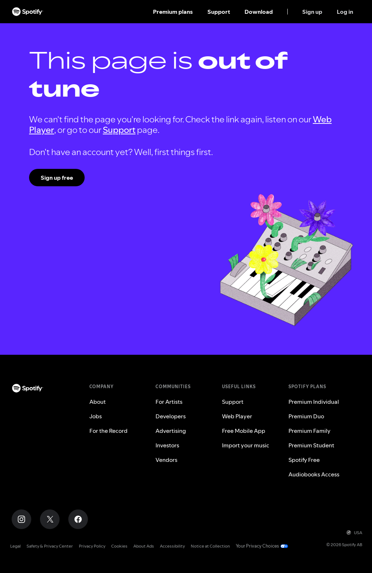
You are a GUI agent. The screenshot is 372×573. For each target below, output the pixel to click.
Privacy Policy (92, 546)
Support (218, 12)
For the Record (108, 431)
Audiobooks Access (313, 474)
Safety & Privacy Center (50, 546)
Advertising (170, 431)
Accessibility (172, 546)
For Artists (168, 402)
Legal (15, 546)
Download (258, 12)
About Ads (143, 546)
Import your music (245, 445)
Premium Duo (306, 416)
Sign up (312, 12)
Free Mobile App (243, 431)
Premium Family (309, 431)
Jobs (95, 416)
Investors (167, 445)
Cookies (119, 546)
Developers (170, 416)
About (97, 402)
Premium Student (311, 445)
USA (354, 532)
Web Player (237, 416)
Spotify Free (304, 460)
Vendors (166, 460)
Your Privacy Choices (257, 546)
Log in (345, 12)
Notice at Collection (210, 546)
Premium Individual (313, 402)
